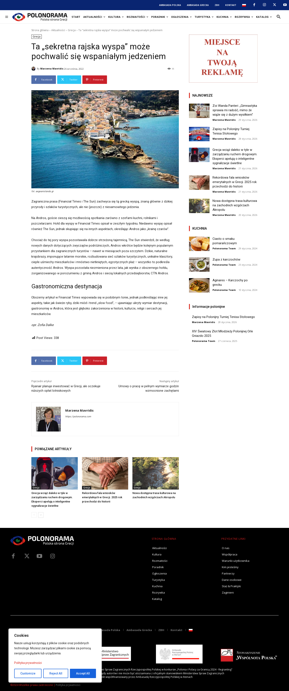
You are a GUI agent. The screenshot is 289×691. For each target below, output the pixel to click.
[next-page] (40, 515)
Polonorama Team (224, 248)
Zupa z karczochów (226, 259)
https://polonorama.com (78, 416)
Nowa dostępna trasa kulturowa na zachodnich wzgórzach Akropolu (235, 205)
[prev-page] (34, 515)
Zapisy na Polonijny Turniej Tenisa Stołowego (223, 317)
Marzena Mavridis (51, 68)
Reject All (55, 673)
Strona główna (40, 30)
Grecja (72, 30)
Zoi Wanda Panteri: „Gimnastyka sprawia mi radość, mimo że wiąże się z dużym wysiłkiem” (235, 110)
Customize (27, 673)
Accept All (83, 673)
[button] (279, 17)
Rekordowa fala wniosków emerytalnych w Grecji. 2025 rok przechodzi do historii (102, 497)
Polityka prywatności (28, 663)
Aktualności (58, 30)
